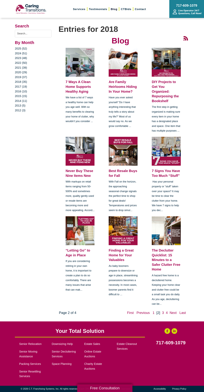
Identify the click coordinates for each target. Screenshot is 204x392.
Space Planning (62, 363)
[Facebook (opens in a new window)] (167, 331)
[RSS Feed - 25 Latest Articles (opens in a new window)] (185, 38)
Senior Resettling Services (30, 374)
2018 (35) (21, 81)
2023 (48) (21, 58)
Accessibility (160, 389)
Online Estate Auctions (92, 354)
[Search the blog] (33, 33)
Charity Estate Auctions (93, 366)
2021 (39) (21, 67)
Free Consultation (105, 388)
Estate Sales (92, 343)
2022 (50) (21, 62)
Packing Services (30, 363)
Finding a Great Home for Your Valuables (121, 255)
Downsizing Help (62, 343)
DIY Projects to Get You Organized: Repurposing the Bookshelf (165, 91)
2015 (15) (21, 96)
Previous (143, 313)
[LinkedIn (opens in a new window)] (174, 331)
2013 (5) (20, 105)
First (130, 313)
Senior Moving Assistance (28, 354)
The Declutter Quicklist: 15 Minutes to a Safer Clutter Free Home (166, 259)
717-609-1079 (171, 342)
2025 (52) (21, 48)
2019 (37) (21, 77)
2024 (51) (21, 53)
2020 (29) (21, 72)
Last (182, 313)
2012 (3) (20, 110)
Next (173, 313)
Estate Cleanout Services (127, 346)
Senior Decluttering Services (64, 354)
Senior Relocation (30, 343)
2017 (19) (21, 86)
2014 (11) (21, 100)
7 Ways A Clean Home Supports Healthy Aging (78, 86)
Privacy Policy (179, 389)
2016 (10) (21, 91)
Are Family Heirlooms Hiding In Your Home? (123, 86)
